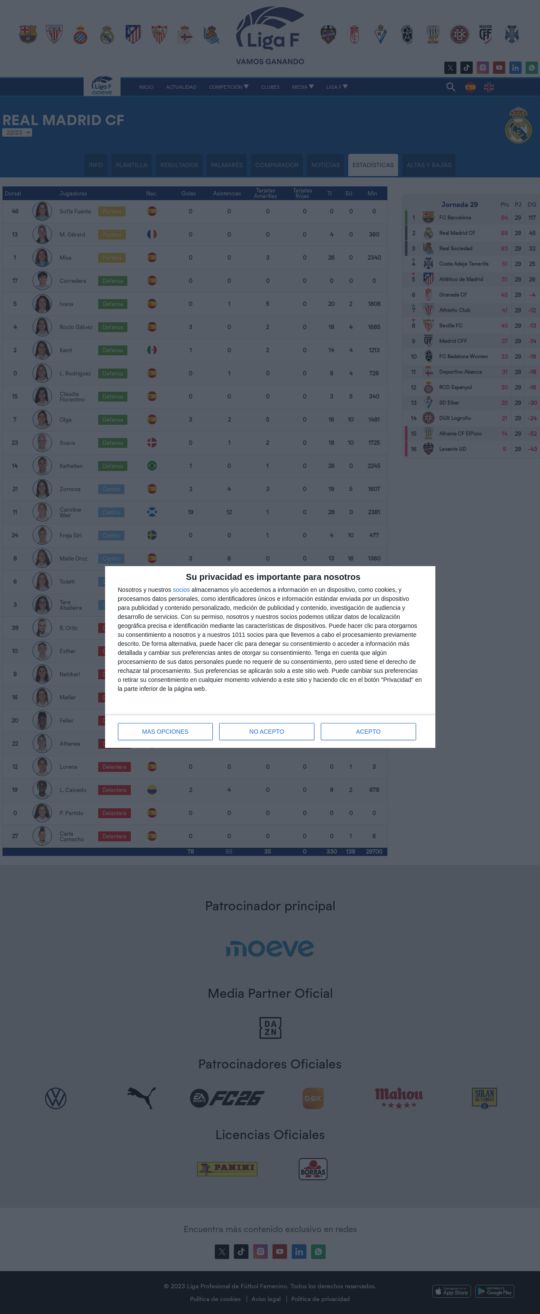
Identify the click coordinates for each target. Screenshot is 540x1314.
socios (181, 590)
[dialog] (270, 657)
